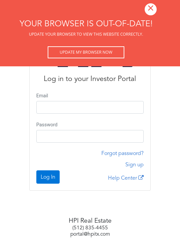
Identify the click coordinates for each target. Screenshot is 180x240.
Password (47, 125)
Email (42, 96)
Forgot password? (122, 153)
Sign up (134, 165)
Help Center (126, 178)
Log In (48, 177)
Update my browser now (86, 52)
